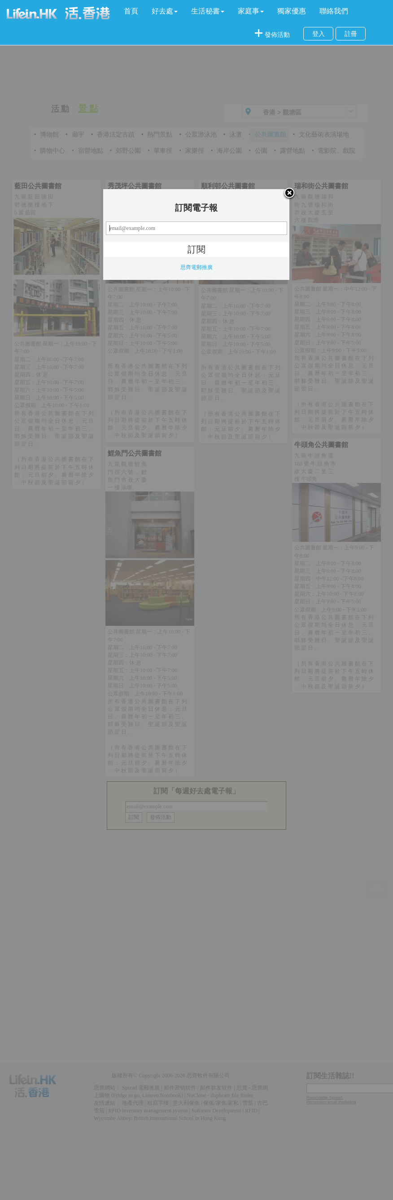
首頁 (131, 11)
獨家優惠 (291, 11)
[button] (164, 11)
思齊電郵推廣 (196, 267)
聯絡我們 (333, 11)
